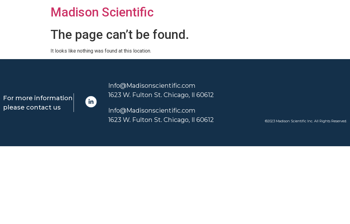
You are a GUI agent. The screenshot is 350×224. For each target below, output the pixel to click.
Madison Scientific (102, 12)
